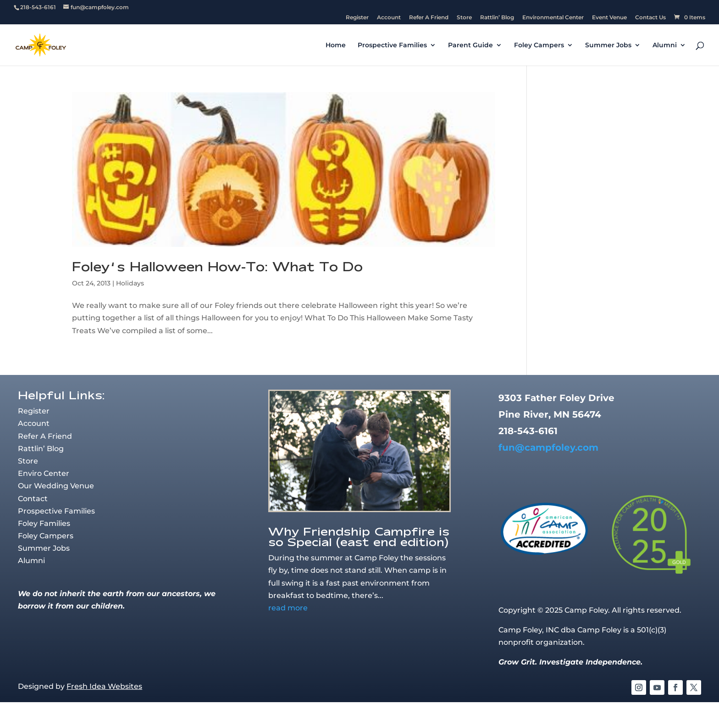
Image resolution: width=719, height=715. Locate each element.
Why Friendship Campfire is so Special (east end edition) (358, 536)
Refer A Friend (428, 18)
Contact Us (650, 18)
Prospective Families (392, 45)
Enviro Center (43, 473)
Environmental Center (553, 18)
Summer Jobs (608, 45)
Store (464, 18)
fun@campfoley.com (548, 447)
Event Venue (609, 18)
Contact (33, 498)
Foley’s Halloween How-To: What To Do (217, 266)
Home (336, 45)
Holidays (130, 283)
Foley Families (44, 523)
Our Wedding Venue (56, 485)
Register (357, 18)
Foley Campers (539, 45)
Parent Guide (470, 45)
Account (389, 18)
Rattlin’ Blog (497, 18)
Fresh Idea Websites (104, 686)
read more (288, 607)
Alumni (665, 45)
